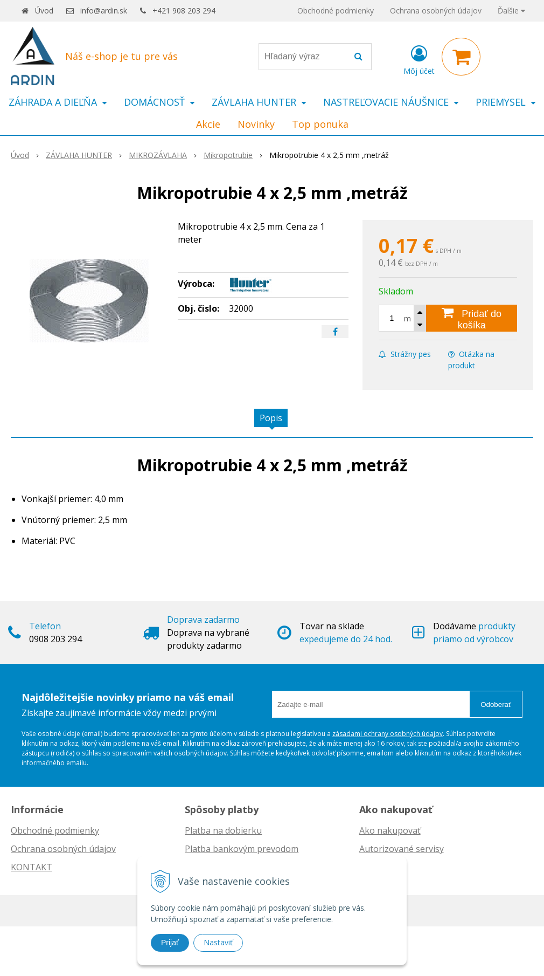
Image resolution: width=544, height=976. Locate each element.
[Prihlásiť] (419, 59)
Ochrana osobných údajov (436, 10)
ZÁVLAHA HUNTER (79, 155)
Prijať (170, 942)
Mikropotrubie (228, 155)
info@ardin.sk (103, 10)
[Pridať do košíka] (471, 318)
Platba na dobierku (223, 830)
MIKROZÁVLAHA (158, 155)
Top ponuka (320, 124)
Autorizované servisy (401, 849)
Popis (271, 418)
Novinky (256, 124)
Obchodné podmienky (335, 10)
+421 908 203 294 (183, 10)
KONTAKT (31, 867)
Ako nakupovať (390, 830)
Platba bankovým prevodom (241, 849)
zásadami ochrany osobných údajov (387, 733)
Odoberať (495, 704)
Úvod (44, 10)
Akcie (208, 124)
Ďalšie (511, 10)
